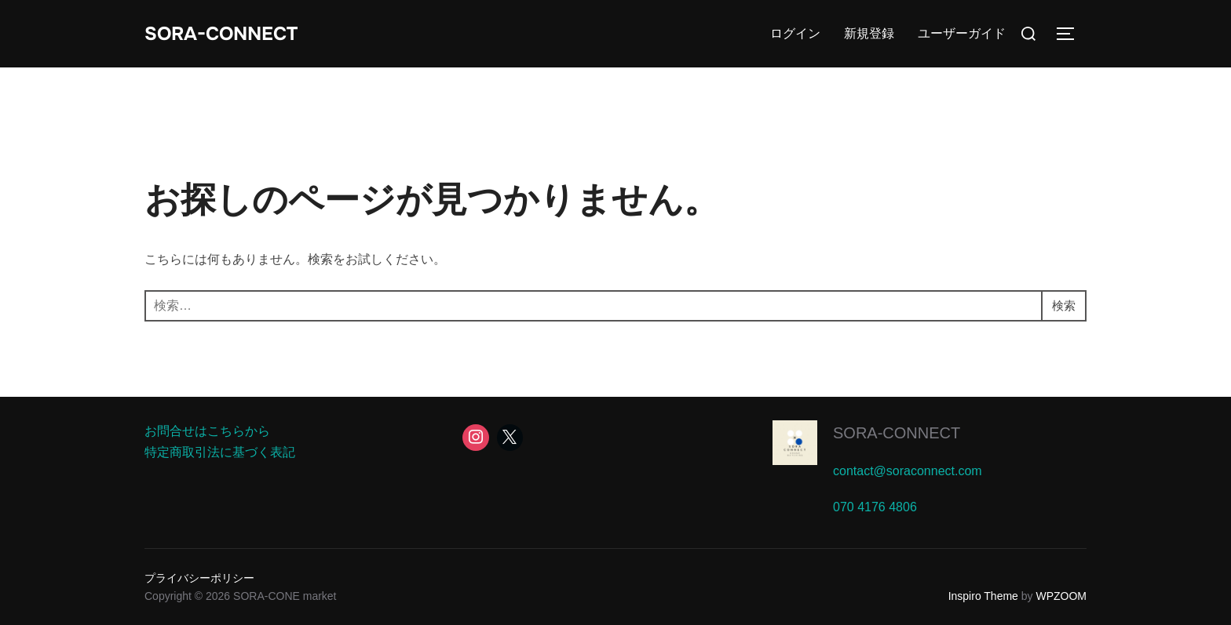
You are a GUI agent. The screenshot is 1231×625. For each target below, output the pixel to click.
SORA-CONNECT (228, 33)
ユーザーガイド (962, 33)
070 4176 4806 (875, 507)
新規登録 (869, 33)
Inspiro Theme (983, 596)
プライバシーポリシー (199, 578)
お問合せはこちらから (207, 431)
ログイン (795, 33)
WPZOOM (1061, 596)
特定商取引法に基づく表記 (219, 452)
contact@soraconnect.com (907, 471)
